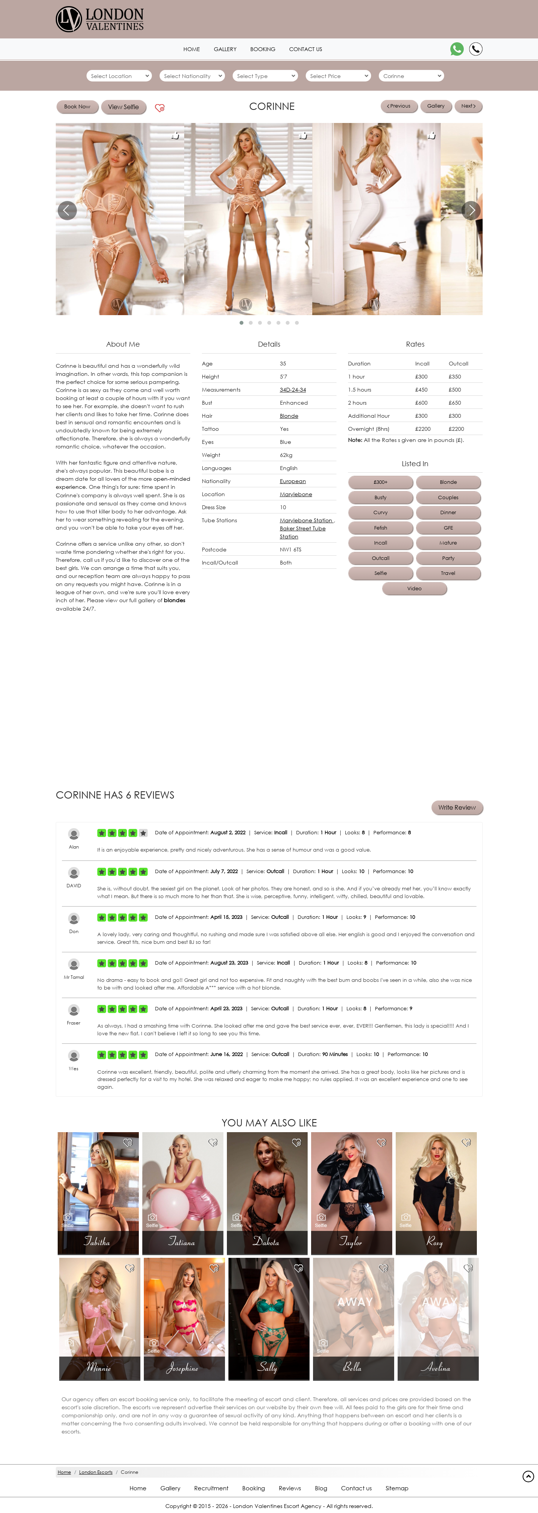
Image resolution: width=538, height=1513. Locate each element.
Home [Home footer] (138, 1487)
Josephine (184, 1366)
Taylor (351, 1241)
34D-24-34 (293, 389)
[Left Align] (101, 832)
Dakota (267, 1241)
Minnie (100, 1366)
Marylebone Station (307, 520)
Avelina (438, 1366)
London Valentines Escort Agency (277, 1505)
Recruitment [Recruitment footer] (211, 1487)
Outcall (381, 558)
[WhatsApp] (457, 49)
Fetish (380, 528)
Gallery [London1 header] (225, 49)
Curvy (380, 512)
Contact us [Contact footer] (356, 1487)
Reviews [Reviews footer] (290, 1487)
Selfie (381, 573)
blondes (174, 599)
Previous (398, 106)
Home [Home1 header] (191, 49)
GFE (448, 528)
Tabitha (98, 1241)
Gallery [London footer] (170, 1487)
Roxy (436, 1241)
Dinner (448, 512)
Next (468, 106)
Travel (448, 573)
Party (448, 558)
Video (414, 588)
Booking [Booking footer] (253, 1487)
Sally (269, 1366)
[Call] (476, 49)
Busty (380, 497)
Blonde (289, 415)
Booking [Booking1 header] (262, 49)
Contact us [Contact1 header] (305, 49)
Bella (353, 1366)
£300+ (381, 482)
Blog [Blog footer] (321, 1487)
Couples (448, 497)
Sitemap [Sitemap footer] (397, 1487)
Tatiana (183, 1241)
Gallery (436, 106)
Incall (380, 543)
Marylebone (296, 494)
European (293, 481)
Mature (448, 543)
